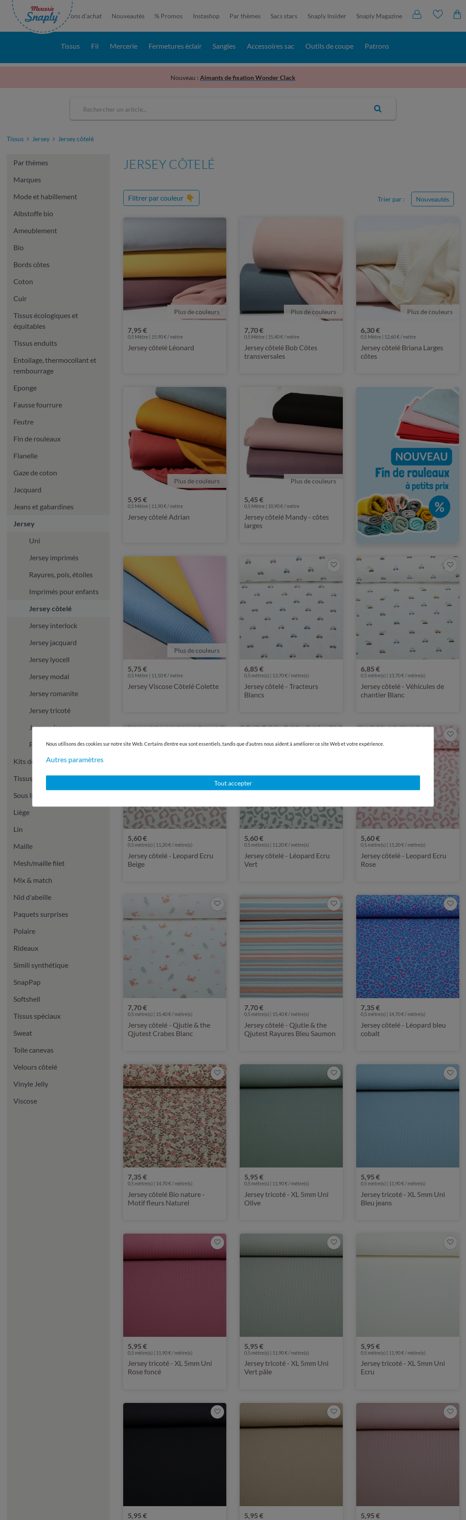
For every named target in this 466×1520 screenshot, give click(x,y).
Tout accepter (233, 782)
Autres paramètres (75, 759)
